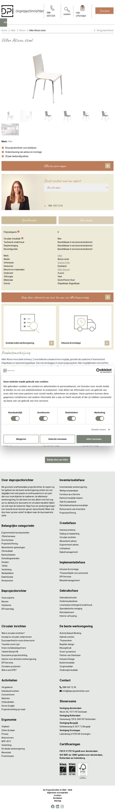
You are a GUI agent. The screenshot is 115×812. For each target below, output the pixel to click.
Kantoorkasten (8, 555)
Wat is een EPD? (9, 670)
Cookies (57, 795)
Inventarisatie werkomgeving (73, 487)
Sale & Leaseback (68, 502)
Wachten (5, 698)
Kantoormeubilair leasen (71, 498)
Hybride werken (67, 637)
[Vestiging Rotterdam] (87, 715)
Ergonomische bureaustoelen (15, 532)
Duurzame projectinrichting (14, 655)
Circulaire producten (11, 666)
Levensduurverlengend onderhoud (76, 605)
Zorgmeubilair (66, 666)
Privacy (4, 734)
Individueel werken (10, 691)
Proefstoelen (7, 756)
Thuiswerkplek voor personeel (74, 573)
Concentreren (8, 694)
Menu (7, 25)
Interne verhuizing (68, 616)
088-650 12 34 (68, 687)
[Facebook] (53, 806)
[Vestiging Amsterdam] (87, 708)
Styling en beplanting (69, 533)
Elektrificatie (7, 577)
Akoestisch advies (68, 541)
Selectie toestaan (57, 439)
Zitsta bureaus (8, 536)
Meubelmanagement (70, 580)
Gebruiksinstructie (68, 597)
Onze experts (7, 598)
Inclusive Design (67, 659)
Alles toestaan (94, 439)
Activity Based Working (70, 633)
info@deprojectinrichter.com (74, 691)
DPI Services (65, 576)
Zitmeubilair (7, 551)
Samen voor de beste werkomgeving (18, 659)
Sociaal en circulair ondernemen (16, 637)
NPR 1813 (6, 741)
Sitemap (57, 801)
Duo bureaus (7, 540)
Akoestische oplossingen (13, 547)
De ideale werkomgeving (13, 749)
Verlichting (6, 569)
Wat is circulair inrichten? (13, 633)
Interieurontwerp (67, 530)
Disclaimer (57, 798)
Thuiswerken (66, 640)
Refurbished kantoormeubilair (74, 505)
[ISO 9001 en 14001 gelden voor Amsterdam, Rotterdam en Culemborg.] (87, 756)
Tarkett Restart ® (9, 651)
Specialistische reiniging (71, 608)
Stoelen (5, 562)
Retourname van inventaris (72, 509)
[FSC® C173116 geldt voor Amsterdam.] (87, 751)
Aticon (22, 30)
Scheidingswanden (10, 558)
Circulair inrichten (68, 537)
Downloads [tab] (86, 220)
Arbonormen (7, 738)
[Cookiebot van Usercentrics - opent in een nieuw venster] (98, 370)
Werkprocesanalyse (69, 490)
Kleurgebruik (65, 648)
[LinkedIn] (57, 806)
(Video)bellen (7, 702)
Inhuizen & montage (69, 569)
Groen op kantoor (68, 651)
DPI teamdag (7, 609)
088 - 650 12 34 (55, 205)
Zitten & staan (8, 730)
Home (4, 30)
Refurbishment (67, 612)
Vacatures (6, 605)
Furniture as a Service (70, 494)
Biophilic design (67, 644)
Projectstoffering (9, 543)
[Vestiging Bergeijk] (87, 723)
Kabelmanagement (69, 552)
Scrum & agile (8, 706)
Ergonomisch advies (69, 544)
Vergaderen (7, 687)
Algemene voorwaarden (57, 793)
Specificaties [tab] (29, 220)
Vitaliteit (5, 726)
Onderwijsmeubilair (69, 670)
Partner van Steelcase (70, 655)
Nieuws (4, 601)
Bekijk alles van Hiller (57, 460)
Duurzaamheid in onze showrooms (18, 640)
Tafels (4, 566)
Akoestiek (6, 752)
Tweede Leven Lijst (10, 644)
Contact (104, 10)
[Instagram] (62, 806)
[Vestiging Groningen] (87, 730)
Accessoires (7, 580)
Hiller (13, 30)
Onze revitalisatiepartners (13, 648)
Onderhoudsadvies (68, 601)
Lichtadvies (65, 548)
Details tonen (98, 429)
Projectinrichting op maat (13, 709)
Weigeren (21, 439)
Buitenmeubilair (67, 662)
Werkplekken (7, 573)
